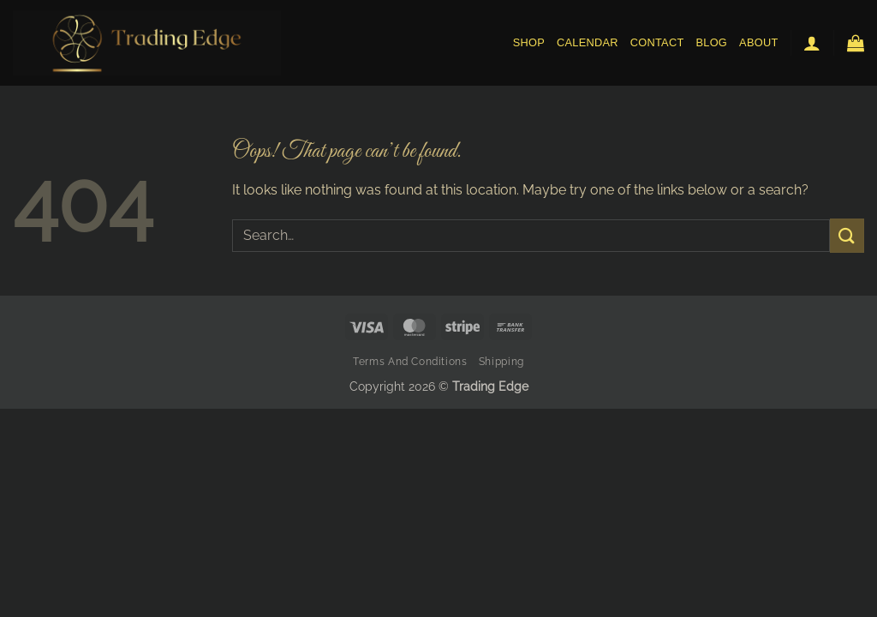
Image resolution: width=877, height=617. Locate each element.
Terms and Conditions (410, 361)
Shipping (501, 361)
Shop (529, 42)
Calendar (587, 42)
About (758, 42)
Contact (657, 42)
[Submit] (847, 235)
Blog (712, 42)
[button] (811, 43)
